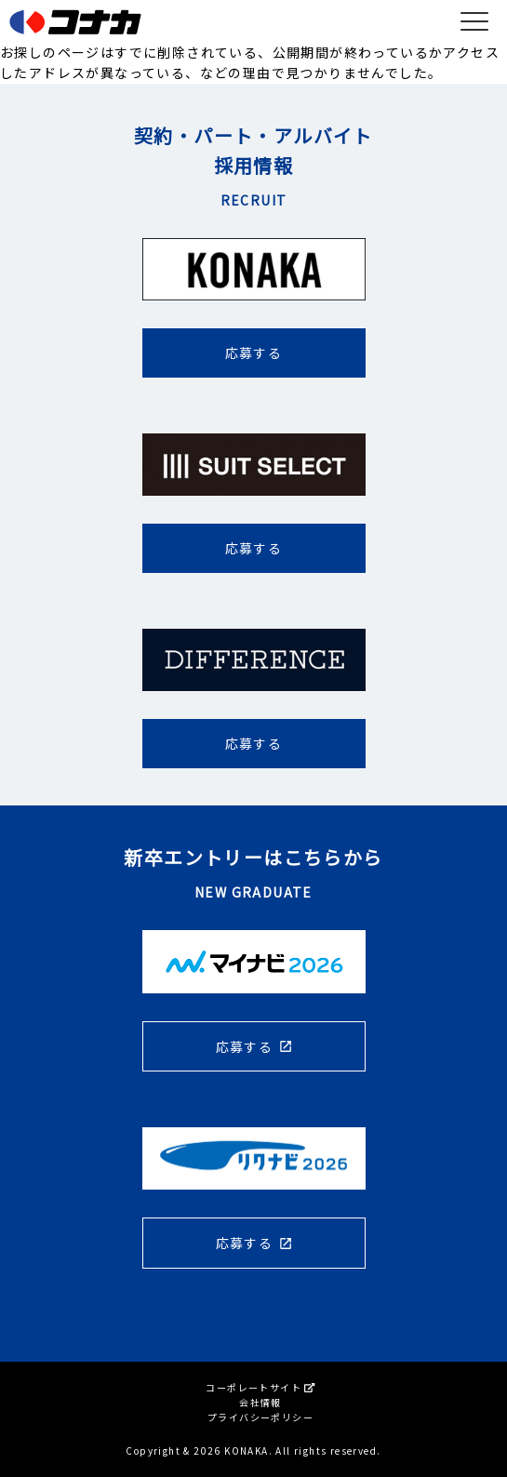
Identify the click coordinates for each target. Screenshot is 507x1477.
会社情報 (260, 1402)
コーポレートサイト (260, 1387)
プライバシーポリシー (260, 1417)
